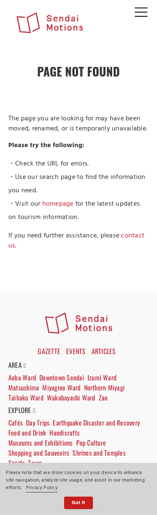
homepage (58, 204)
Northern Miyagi (104, 387)
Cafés (15, 423)
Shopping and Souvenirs (38, 453)
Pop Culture (91, 443)
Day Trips (37, 423)
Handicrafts (64, 433)
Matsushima (23, 387)
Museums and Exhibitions (40, 443)
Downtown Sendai (61, 377)
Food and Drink (27, 433)
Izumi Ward (102, 377)
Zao (103, 398)
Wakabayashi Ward (71, 398)
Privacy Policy (42, 488)
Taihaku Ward (26, 398)
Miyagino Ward (61, 387)
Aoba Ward (22, 377)
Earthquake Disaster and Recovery (96, 423)
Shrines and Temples (99, 453)
